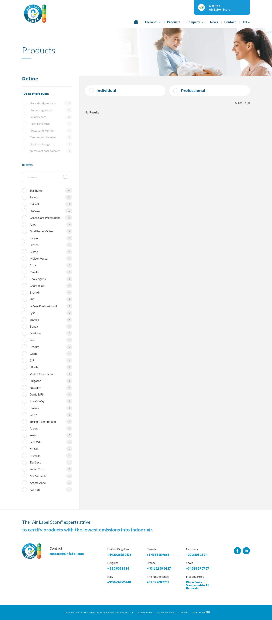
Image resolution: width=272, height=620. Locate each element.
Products (173, 22)
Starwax (51, 210)
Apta (51, 265)
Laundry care (51, 116)
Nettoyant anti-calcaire (51, 150)
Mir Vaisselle (51, 475)
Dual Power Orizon (51, 231)
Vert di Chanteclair (51, 374)
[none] (245, 21)
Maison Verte (51, 258)
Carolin (51, 272)
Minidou (51, 333)
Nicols (51, 367)
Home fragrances (51, 110)
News (214, 22)
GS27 (51, 414)
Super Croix (51, 469)
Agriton (51, 489)
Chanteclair (51, 285)
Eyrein (51, 238)
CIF (51, 360)
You (51, 340)
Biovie (51, 251)
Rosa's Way (51, 401)
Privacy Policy (145, 612)
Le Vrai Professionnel (51, 306)
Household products (51, 103)
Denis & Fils (51, 394)
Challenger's (51, 278)
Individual (106, 90)
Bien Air (51, 292)
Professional (193, 90)
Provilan (51, 455)
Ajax (51, 224)
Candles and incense (51, 137)
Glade (51, 353)
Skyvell (51, 319)
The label (150, 22)
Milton (51, 448)
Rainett (51, 204)
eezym (51, 435)
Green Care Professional (51, 217)
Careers (184, 612)
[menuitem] (245, 21)
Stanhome (51, 190)
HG (51, 299)
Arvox (51, 428)
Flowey (51, 408)
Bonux (51, 326)
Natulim (51, 387)
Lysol (51, 312)
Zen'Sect (51, 462)
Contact (230, 22)
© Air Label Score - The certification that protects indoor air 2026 (98, 612)
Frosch (51, 244)
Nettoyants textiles (51, 130)
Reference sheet (166, 612)
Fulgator (51, 380)
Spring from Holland (51, 421)
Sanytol (51, 197)
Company (193, 22)
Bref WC (51, 442)
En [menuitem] (245, 22)
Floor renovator (51, 123)
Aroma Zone (51, 482)
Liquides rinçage (51, 144)
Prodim (51, 346)
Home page (136, 24)
